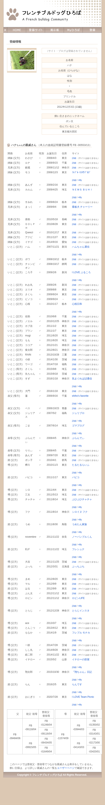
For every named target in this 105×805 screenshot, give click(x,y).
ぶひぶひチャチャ (82, 499)
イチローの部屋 (80, 659)
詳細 (74, 158)
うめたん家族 (79, 524)
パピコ (75, 477)
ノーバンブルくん (82, 536)
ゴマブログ (78, 425)
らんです (77, 684)
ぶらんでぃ (78, 438)
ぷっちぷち (78, 566)
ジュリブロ (78, 413)
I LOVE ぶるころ (81, 272)
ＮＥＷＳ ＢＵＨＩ (82, 189)
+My (80, 180)
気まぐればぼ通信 (82, 378)
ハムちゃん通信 (80, 246)
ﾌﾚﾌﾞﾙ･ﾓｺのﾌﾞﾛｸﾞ (81, 172)
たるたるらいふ (80, 464)
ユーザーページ (65, 768)
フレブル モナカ (81, 632)
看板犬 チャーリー (82, 206)
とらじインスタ (80, 610)
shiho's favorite (80, 395)
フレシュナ (78, 549)
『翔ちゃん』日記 (82, 671)
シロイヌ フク (80, 511)
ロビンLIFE (78, 598)
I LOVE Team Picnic (83, 696)
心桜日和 (77, 303)
